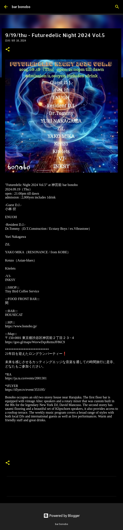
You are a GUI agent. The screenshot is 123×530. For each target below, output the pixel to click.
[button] (7, 50)
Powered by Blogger (61, 516)
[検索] (117, 7)
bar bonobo (21, 7)
